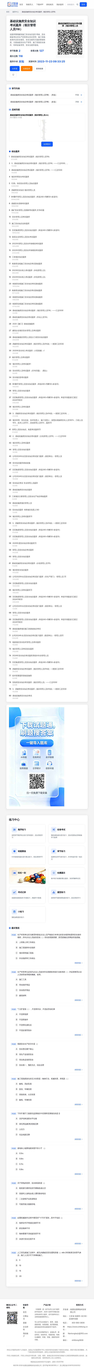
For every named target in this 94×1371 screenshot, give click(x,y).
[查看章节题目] (81, 94)
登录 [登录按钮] (83, 4)
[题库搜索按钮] (77, 4)
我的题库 (60, 4)
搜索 (25, 1323)
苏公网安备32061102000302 (70, 1365)
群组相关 (49, 4)
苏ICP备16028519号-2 (50, 1365)
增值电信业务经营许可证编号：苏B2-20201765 (47, 1362)
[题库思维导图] (46, 127)
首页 (21, 4)
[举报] (13, 74)
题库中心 (15, 12)
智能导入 (29, 4)
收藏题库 (26, 68)
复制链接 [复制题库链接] (39, 68)
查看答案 (78, 963)
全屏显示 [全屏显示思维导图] (47, 144)
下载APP (39, 4)
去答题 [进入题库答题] (14, 68)
